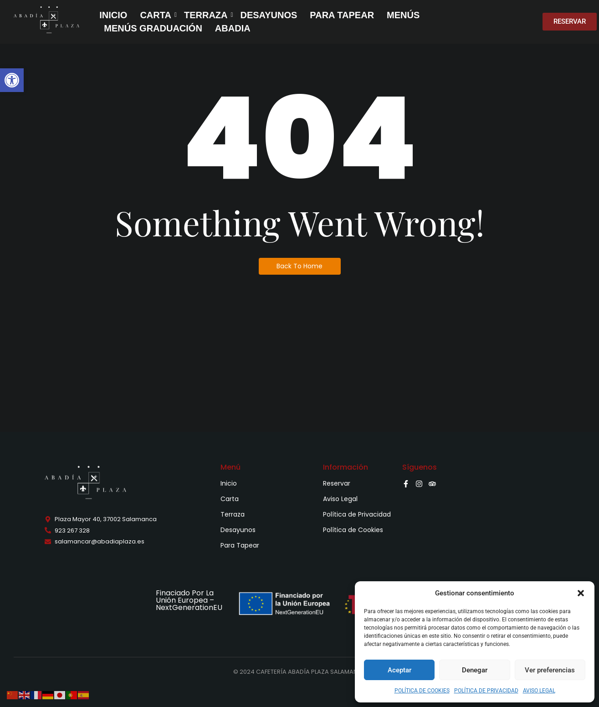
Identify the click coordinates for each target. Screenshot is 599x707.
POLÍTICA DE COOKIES (422, 690)
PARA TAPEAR (342, 15)
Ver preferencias (550, 670)
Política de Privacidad (357, 514)
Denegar (474, 670)
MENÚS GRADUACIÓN (153, 28)
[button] (12, 80)
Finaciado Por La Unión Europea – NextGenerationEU (189, 600)
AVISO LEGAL (539, 690)
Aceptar (399, 670)
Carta (229, 498)
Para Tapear (239, 545)
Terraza (232, 514)
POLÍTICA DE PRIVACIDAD (486, 690)
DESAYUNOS (268, 15)
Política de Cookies (353, 529)
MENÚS (403, 15)
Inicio (228, 483)
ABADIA (233, 28)
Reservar (336, 483)
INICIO (113, 15)
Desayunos (238, 529)
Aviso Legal (340, 498)
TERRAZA (207, 15)
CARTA (156, 15)
